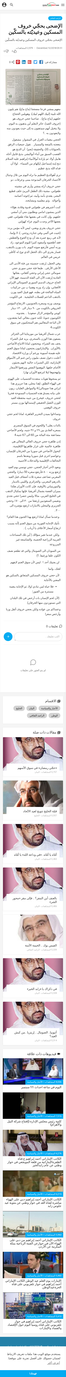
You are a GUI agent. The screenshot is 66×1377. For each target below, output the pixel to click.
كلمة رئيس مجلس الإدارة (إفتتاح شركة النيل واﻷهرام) (34, 1123)
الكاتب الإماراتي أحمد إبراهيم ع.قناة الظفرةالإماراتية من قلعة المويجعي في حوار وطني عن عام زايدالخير (34, 1162)
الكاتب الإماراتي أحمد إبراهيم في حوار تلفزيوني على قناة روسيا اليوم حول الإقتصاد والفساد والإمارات (34, 1325)
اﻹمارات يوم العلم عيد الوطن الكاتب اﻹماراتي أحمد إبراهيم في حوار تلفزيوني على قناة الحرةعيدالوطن (33, 1284)
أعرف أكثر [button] (53, 1363)
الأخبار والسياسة (35, 1082)
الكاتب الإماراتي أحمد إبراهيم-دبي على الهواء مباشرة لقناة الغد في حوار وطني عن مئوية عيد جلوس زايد (33, 1203)
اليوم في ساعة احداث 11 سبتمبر (41, 1087)
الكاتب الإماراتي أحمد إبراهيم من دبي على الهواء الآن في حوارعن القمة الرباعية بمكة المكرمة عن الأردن (35, 1243)
